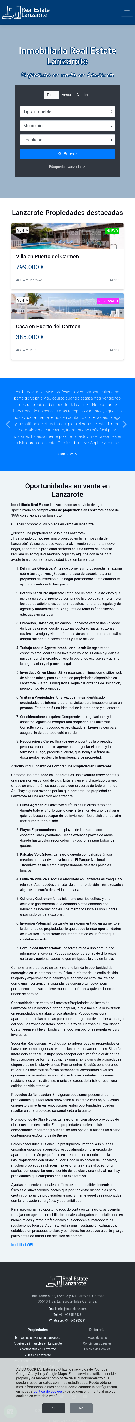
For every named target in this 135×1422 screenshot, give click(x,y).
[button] (10, 424)
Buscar (67, 154)
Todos (51, 94)
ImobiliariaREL (22, 1245)
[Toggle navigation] (127, 12)
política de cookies (48, 1391)
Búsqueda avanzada (65, 167)
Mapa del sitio (97, 1337)
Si (53, 1408)
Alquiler (82, 94)
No (81, 1408)
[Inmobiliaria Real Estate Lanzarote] (26, 12)
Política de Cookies (97, 1349)
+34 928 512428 (70, 1314)
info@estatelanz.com (72, 1309)
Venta (66, 94)
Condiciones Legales (97, 1343)
